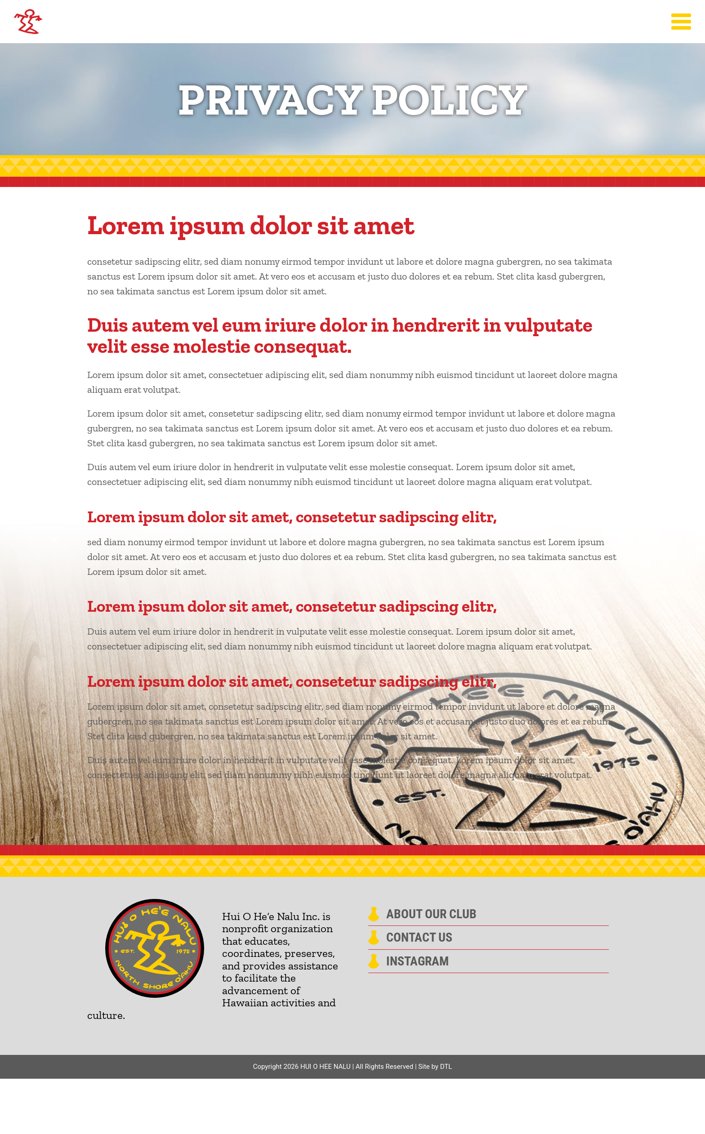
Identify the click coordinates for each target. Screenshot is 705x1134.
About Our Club (431, 914)
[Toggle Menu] (681, 21)
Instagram (417, 961)
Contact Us (419, 937)
